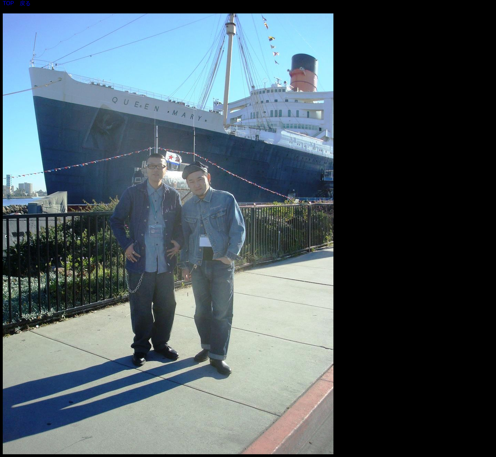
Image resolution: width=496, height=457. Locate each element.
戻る (25, 3)
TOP (8, 3)
